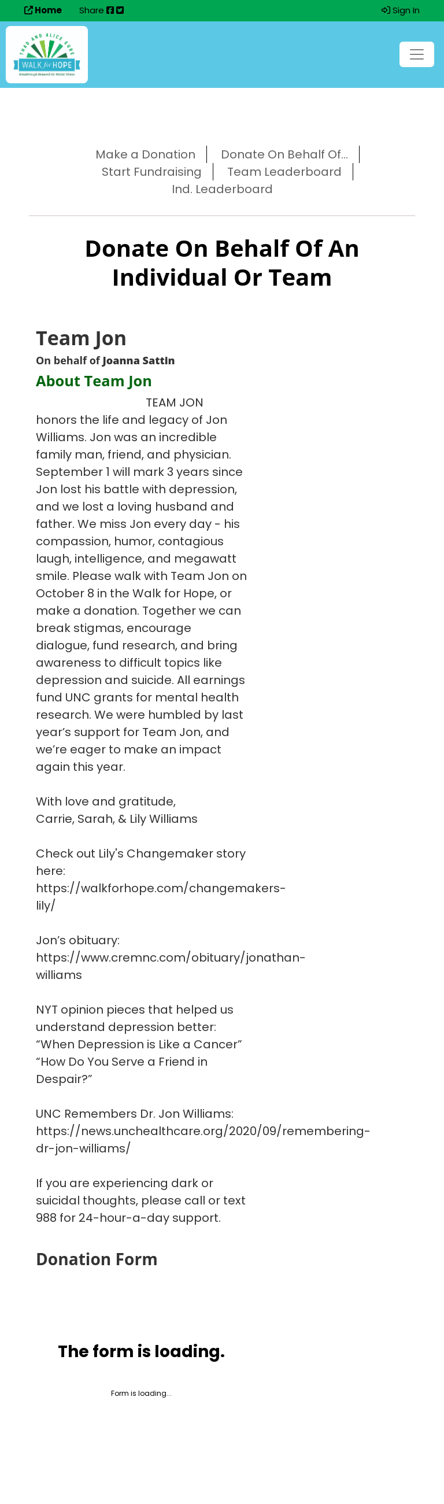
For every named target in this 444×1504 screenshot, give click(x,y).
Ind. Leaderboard (222, 189)
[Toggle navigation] (416, 54)
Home (43, 10)
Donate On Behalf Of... (284, 154)
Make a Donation (145, 154)
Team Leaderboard (284, 172)
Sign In (401, 10)
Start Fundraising (152, 172)
